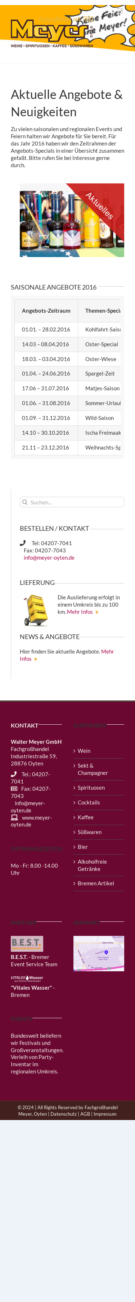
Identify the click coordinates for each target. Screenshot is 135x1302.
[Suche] (25, 502)
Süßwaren (90, 832)
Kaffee (86, 817)
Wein (84, 750)
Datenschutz (63, 1114)
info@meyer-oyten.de (49, 557)
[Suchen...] (72, 502)
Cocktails (89, 802)
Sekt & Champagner (93, 769)
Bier (83, 846)
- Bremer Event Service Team (34, 960)
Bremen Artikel (96, 883)
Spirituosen (91, 787)
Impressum (105, 1114)
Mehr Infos (83, 611)
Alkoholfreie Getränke (92, 865)
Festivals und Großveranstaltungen (36, 1046)
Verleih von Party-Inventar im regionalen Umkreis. (34, 1064)
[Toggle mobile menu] (120, 11)
